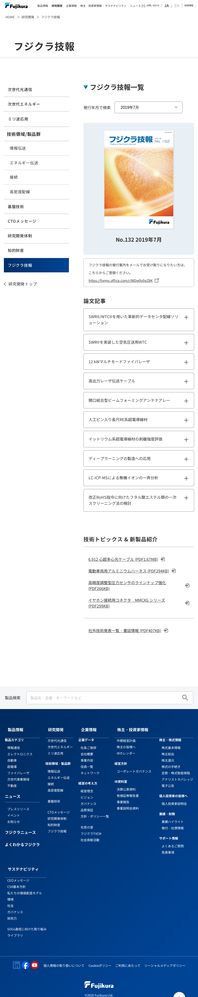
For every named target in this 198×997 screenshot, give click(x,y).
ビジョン (87, 792)
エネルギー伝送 (24, 163)
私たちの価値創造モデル (24, 883)
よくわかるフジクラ (22, 840)
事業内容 (87, 755)
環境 (10, 889)
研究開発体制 (19, 236)
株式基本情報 (171, 743)
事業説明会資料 (128, 803)
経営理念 (87, 786)
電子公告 (168, 781)
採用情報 (188, 5)
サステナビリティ (115, 5)
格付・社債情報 (173, 823)
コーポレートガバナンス (134, 766)
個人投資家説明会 (174, 799)
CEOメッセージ (18, 870)
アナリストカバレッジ (177, 774)
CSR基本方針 (16, 877)
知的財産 (15, 251)
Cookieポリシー (100, 956)
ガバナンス (88, 799)
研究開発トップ (22, 284)
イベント (13, 810)
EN (178, 5)
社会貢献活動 (90, 835)
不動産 (12, 781)
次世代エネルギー (23, 104)
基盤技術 (15, 207)
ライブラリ (15, 926)
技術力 (12, 908)
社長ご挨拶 (88, 743)
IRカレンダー (126, 748)
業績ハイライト (173, 817)
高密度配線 (20, 192)
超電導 (12, 762)
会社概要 (87, 749)
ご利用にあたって (127, 956)
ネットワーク (90, 768)
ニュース (135, 5)
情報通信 (13, 743)
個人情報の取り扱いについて (63, 956)
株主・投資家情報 (91, 5)
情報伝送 (18, 148)
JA (172, 5)
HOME (10, 17)
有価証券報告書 (128, 791)
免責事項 (168, 847)
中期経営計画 (126, 736)
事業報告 (123, 797)
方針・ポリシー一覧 (95, 811)
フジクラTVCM (91, 829)
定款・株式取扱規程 (176, 768)
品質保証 (87, 805)
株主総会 (168, 749)
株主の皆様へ (126, 742)
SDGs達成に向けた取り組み (27, 919)
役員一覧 (87, 762)
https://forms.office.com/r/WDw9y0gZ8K (121, 280)
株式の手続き (171, 762)
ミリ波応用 (17, 119)
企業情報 (71, 5)
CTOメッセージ (21, 221)
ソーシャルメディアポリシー (164, 956)
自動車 (12, 755)
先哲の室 (87, 822)
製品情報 (42, 5)
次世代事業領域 (18, 774)
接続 (14, 177)
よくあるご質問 (173, 841)
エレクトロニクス (20, 749)
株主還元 (168, 755)
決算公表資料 (126, 784)
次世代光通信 (19, 89)
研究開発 (57, 5)
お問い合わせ (159, 5)
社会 (10, 896)
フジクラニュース (20, 828)
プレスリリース (18, 804)
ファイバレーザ (18, 768)
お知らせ (13, 817)
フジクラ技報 (19, 266)
